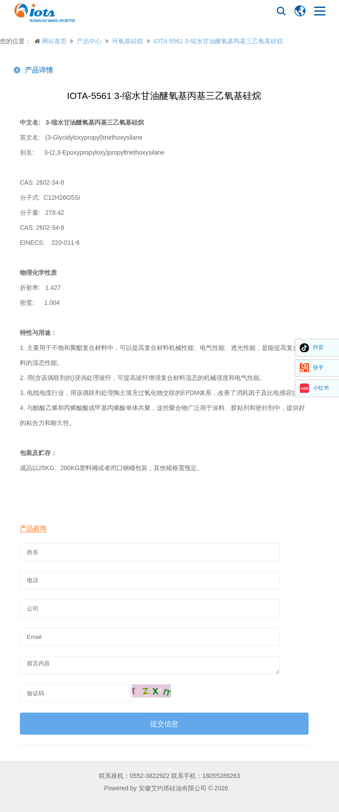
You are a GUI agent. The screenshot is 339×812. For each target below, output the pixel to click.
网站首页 (54, 41)
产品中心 (89, 41)
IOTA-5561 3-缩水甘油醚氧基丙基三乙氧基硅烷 (218, 41)
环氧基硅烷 (127, 41)
